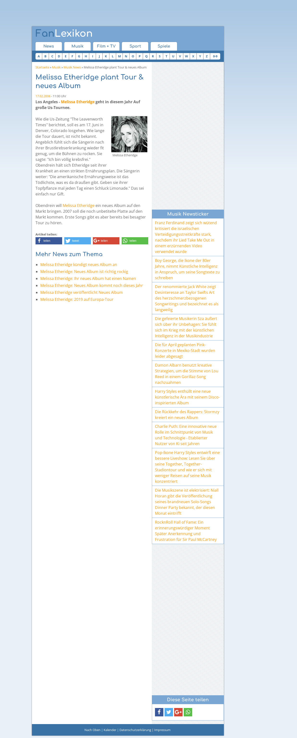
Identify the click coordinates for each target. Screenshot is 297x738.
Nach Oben (92, 730)
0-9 (215, 56)
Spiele (164, 46)
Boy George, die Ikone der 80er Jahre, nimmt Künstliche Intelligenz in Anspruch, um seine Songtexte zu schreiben (187, 269)
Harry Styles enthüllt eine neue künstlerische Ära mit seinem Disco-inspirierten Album (187, 397)
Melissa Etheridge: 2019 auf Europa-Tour (76, 299)
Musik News (72, 67)
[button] (49, 240)
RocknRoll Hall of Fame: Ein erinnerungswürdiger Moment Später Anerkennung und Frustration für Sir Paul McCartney (186, 531)
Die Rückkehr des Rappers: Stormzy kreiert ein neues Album (187, 414)
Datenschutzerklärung (135, 730)
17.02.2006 (43, 96)
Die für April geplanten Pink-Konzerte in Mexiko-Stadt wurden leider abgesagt (185, 350)
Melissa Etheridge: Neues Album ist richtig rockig (84, 271)
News (48, 46)
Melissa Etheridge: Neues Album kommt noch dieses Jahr (91, 285)
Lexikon (64, 33)
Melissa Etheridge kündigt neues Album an (78, 264)
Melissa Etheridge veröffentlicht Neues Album (81, 292)
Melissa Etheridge (78, 101)
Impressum (162, 730)
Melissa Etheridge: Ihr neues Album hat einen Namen (88, 278)
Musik (77, 46)
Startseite (42, 67)
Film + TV (106, 46)
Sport (135, 46)
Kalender (110, 730)
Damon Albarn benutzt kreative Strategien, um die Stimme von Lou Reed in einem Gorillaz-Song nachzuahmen (186, 374)
